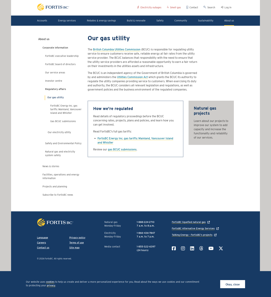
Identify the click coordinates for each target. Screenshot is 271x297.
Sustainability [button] (205, 20)
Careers (41, 242)
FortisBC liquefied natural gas (189, 222)
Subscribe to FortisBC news (58, 194)
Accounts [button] (42, 20)
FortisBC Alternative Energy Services (193, 228)
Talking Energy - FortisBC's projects (192, 234)
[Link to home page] (86, 7)
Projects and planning (55, 186)
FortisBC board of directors (60, 64)
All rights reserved (62, 258)
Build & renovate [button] (136, 20)
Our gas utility (55, 97)
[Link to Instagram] (183, 248)
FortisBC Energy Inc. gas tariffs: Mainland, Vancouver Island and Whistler (66, 109)
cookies (50, 281)
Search (211, 7)
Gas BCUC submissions (63, 121)
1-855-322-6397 (146, 246)
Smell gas (175, 7)
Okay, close (233, 284)
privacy (51, 285)
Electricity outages (151, 7)
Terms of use (76, 242)
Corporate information (55, 47)
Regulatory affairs (55, 89)
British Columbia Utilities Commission (116, 49)
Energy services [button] (67, 20)
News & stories (51, 166)
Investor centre (53, 80)
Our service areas (55, 72)
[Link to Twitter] (221, 248)
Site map (74, 247)
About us (43, 39)
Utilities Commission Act (132, 77)
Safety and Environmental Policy (63, 143)
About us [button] (229, 20)
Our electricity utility (59, 132)
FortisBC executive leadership (62, 56)
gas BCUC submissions (122, 149)
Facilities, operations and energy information (61, 176)
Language (42, 237)
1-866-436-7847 (146, 233)
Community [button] (180, 20)
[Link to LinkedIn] (192, 248)
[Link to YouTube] (210, 248)
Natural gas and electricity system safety (60, 153)
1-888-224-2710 (145, 222)
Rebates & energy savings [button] (101, 20)
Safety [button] (159, 20)
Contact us (43, 247)
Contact (193, 7)
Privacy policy (77, 237)
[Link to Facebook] (174, 248)
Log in (228, 7)
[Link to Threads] (201, 248)
